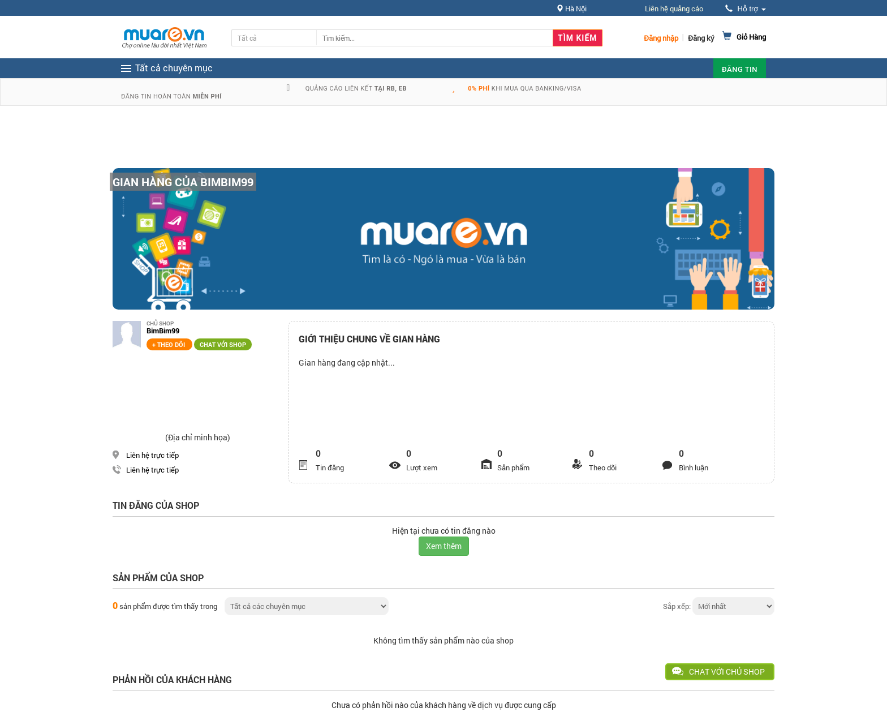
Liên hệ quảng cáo (674, 8)
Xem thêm (444, 545)
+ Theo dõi (169, 344)
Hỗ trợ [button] (745, 9)
